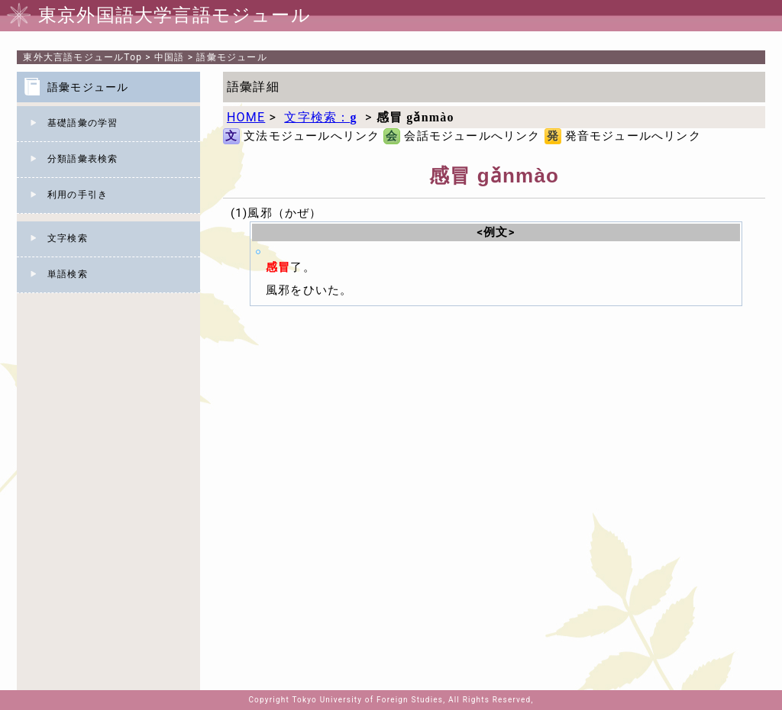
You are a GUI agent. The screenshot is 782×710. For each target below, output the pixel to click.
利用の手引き (77, 194)
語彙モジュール (231, 57)
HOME (246, 117)
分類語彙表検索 (82, 158)
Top (82, 57)
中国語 (169, 57)
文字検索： (320, 117)
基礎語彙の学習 (82, 123)
